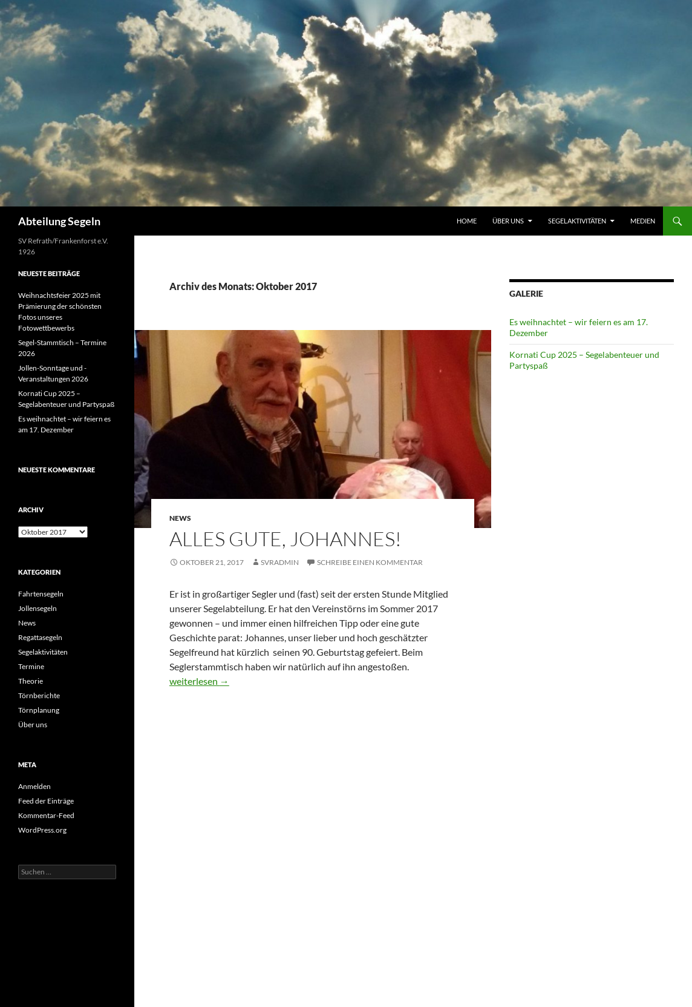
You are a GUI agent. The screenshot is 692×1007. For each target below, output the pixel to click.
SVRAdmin (280, 562)
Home (467, 221)
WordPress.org (42, 829)
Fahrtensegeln (41, 593)
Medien (642, 221)
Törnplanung (38, 710)
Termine (31, 666)
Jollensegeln (37, 608)
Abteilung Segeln (59, 221)
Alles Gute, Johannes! (285, 538)
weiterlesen (199, 681)
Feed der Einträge (46, 800)
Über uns (508, 221)
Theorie (30, 680)
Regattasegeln (40, 637)
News (180, 518)
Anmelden (34, 786)
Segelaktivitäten (577, 221)
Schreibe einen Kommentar (370, 562)
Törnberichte (39, 695)
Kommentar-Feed (46, 815)
